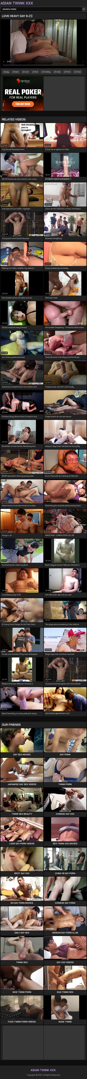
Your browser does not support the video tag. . (43, 44)
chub (78, 72)
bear (17, 72)
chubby (47, 72)
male (58, 72)
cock (27, 72)
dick (36, 72)
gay (7, 72)
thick (68, 72)
